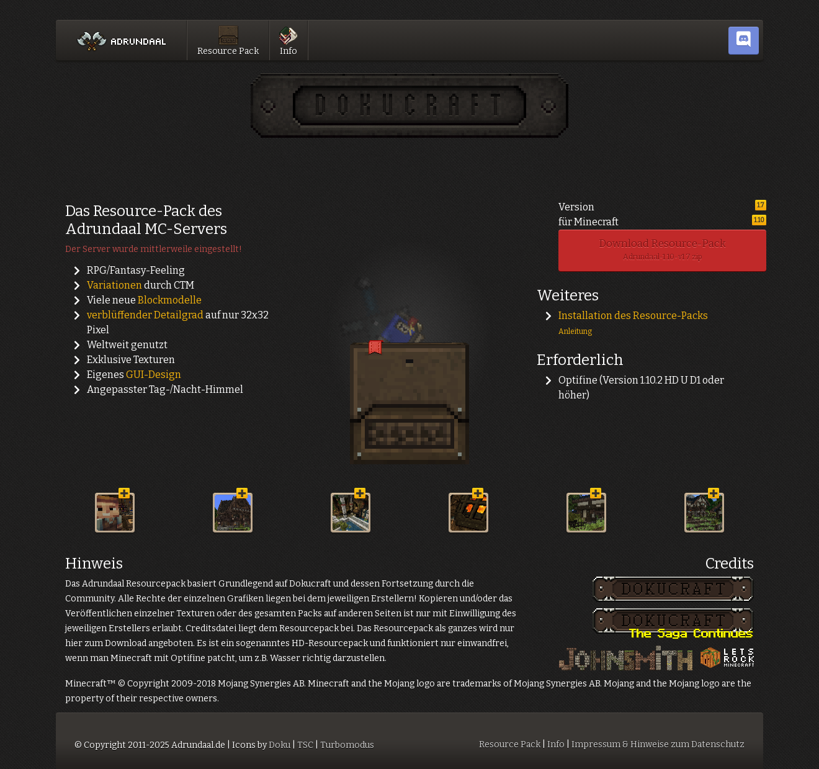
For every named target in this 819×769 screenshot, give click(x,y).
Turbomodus (347, 745)
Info (288, 38)
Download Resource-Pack (662, 249)
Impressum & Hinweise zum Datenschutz (658, 744)
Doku (279, 745)
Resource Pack (228, 38)
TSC (305, 745)
